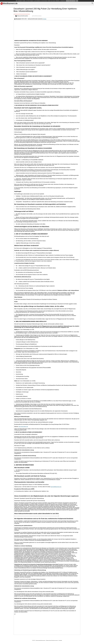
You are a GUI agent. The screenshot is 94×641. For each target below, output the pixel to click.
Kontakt (60, 640)
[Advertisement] (6, 62)
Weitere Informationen (70, 0)
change (44, 18)
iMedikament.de (9, 3)
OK (77, 0)
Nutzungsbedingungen (40, 640)
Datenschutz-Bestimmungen (52, 640)
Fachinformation (36, 16)
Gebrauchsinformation (21, 16)
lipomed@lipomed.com (56, 486)
